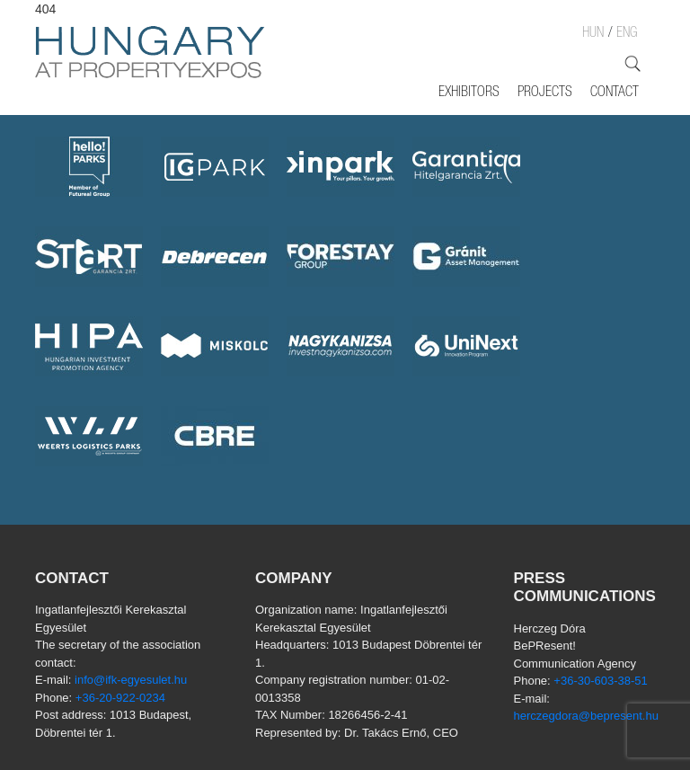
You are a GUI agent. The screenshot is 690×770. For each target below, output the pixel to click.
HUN (593, 34)
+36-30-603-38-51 (600, 680)
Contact (614, 93)
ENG (626, 34)
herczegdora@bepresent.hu (586, 715)
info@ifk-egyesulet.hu (131, 679)
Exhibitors (469, 93)
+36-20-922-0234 (120, 697)
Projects (545, 93)
